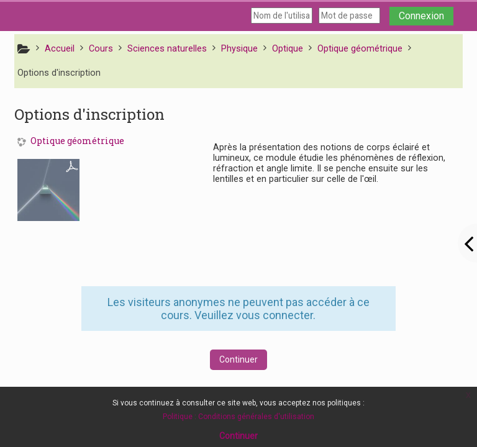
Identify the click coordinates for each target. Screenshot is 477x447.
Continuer (238, 359)
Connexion (421, 16)
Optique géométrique (77, 141)
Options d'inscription (59, 73)
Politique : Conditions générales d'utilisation (238, 416)
